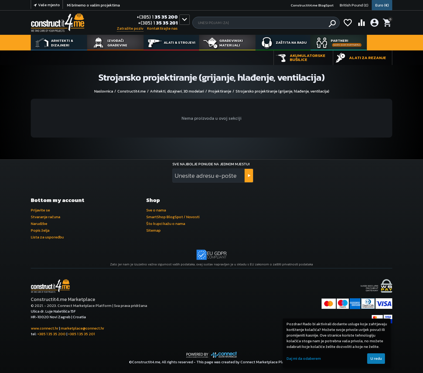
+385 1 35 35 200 (51, 334)
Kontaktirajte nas (162, 28)
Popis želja (40, 230)
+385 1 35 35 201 (81, 334)
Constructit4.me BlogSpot (312, 5)
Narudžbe (39, 224)
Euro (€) (382, 5)
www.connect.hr (44, 328)
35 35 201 (158, 23)
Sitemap (153, 230)
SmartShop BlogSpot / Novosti (172, 217)
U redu (376, 358)
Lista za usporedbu (47, 237)
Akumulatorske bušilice (307, 57)
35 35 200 (157, 17)
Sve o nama (156, 210)
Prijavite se (40, 210)
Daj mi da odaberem (303, 358)
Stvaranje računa (45, 217)
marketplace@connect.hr (82, 328)
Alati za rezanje (367, 57)
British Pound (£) (354, 5)
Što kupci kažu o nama (165, 224)
